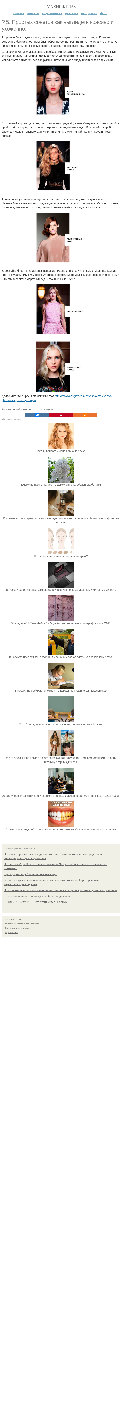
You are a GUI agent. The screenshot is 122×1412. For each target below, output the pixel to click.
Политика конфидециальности (17, 928)
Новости (33, 13)
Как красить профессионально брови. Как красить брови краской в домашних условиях (60, 890)
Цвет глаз (71, 13)
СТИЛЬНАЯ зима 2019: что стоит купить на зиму (35, 902)
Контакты (9, 924)
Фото (103, 13)
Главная (18, 13)
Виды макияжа (52, 13)
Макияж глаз (61, 6)
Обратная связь (11, 933)
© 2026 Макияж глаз (13, 919)
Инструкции (89, 13)
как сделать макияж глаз (43, 409)
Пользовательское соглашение (26, 924)
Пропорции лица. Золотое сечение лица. (30, 874)
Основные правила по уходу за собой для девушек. (37, 896)
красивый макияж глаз (22, 409)
